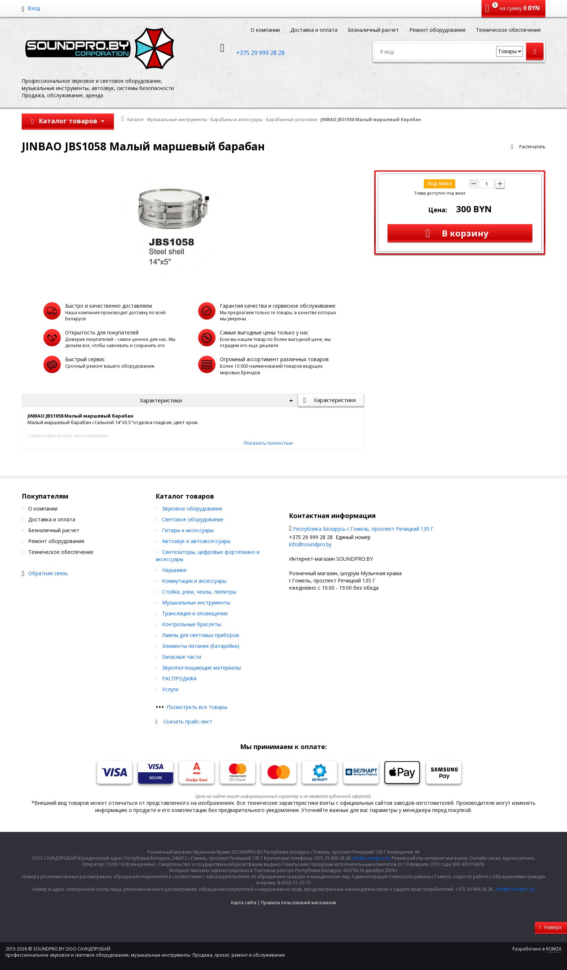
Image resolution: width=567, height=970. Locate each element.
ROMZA (554, 949)
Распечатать (532, 147)
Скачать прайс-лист (187, 721)
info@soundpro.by (310, 544)
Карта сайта (243, 903)
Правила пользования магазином (298, 903)
